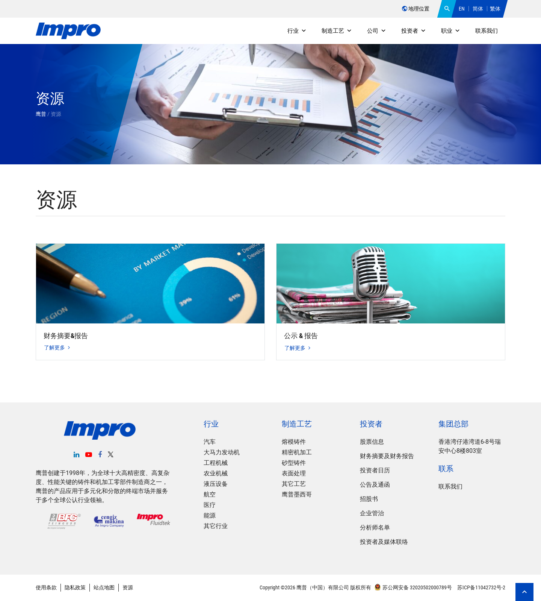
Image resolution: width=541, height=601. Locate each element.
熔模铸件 (294, 441)
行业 (297, 30)
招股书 (369, 498)
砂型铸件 (294, 462)
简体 (478, 8)
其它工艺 (294, 483)
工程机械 (216, 462)
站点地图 (104, 587)
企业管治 (372, 513)
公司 (376, 30)
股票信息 (372, 441)
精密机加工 (297, 452)
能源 (210, 515)
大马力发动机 (222, 452)
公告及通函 (375, 484)
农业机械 (216, 473)
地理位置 (415, 9)
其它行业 (216, 526)
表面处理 (294, 473)
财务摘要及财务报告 (387, 456)
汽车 (210, 441)
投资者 (413, 30)
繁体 (495, 8)
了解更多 (57, 348)
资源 (127, 587)
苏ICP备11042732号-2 (480, 587)
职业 (450, 30)
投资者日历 (375, 470)
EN (462, 8)
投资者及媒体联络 (384, 541)
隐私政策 (75, 587)
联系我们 (486, 30)
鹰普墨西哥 (297, 494)
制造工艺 (337, 30)
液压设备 (216, 483)
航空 (210, 494)
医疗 (210, 504)
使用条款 (46, 587)
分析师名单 (375, 527)
